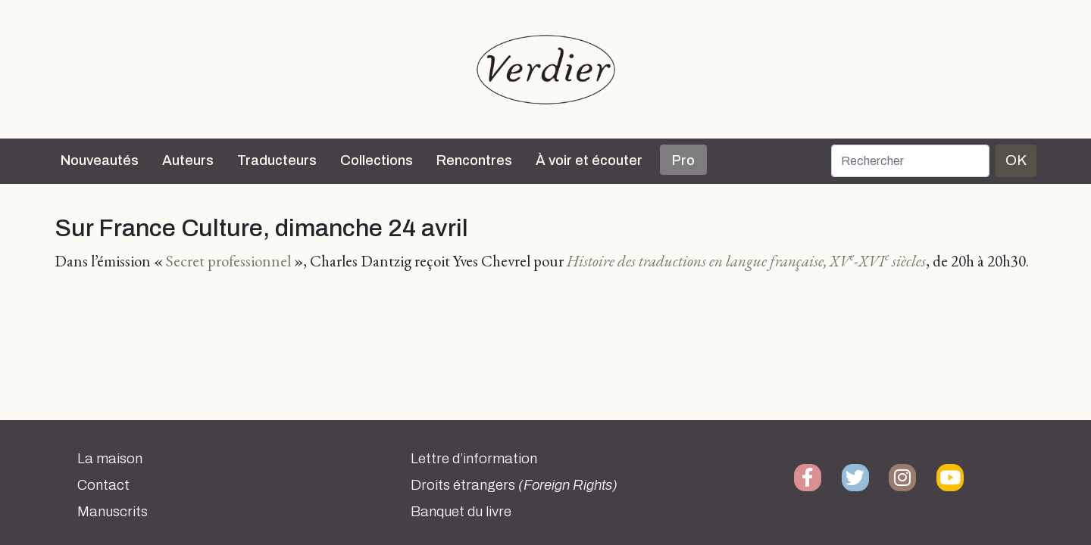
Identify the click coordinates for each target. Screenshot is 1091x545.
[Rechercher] (910, 161)
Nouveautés (100, 160)
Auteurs (188, 160)
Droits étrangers (514, 485)
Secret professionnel (228, 261)
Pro (683, 160)
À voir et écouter (589, 160)
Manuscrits (112, 511)
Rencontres (474, 160)
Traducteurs (277, 160)
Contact (103, 485)
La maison (109, 458)
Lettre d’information (474, 458)
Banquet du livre (461, 511)
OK (1016, 160)
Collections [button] (376, 160)
